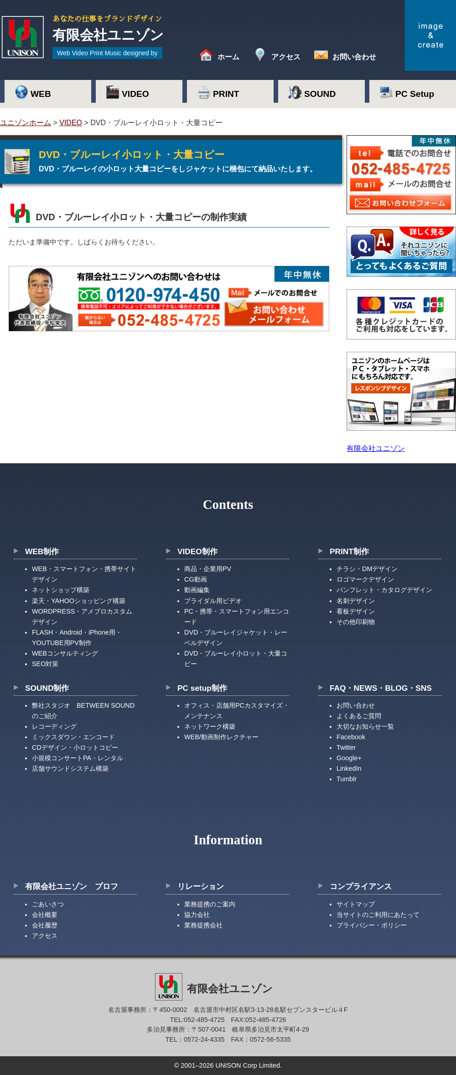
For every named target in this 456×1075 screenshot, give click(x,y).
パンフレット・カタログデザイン (384, 589)
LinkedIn (349, 768)
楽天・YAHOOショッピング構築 (78, 600)
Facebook (351, 737)
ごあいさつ (48, 904)
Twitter (346, 747)
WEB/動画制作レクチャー (221, 737)
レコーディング (54, 726)
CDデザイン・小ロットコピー (75, 747)
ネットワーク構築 (209, 726)
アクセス (286, 57)
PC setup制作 (202, 688)
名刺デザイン (356, 600)
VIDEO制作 (197, 551)
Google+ (349, 758)
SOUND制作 (47, 688)
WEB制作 (42, 551)
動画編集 (197, 589)
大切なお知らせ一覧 (365, 726)
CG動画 (195, 579)
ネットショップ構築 (60, 589)
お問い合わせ (354, 57)
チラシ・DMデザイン (367, 568)
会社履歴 (44, 925)
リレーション (200, 886)
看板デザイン (356, 611)
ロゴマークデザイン (365, 579)
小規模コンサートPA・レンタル (77, 758)
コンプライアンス (361, 886)
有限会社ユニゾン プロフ (71, 886)
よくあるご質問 (359, 716)
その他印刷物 (356, 621)
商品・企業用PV (207, 568)
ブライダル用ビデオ (213, 600)
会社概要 (44, 914)
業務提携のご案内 (209, 904)
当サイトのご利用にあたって (378, 914)
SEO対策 (45, 663)
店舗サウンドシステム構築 (70, 768)
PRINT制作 (349, 551)
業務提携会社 (203, 925)
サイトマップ (356, 904)
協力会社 (197, 914)
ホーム (228, 57)
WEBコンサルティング (65, 653)
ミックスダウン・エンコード (73, 737)
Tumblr (347, 779)
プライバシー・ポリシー (372, 925)
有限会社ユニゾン (376, 448)
